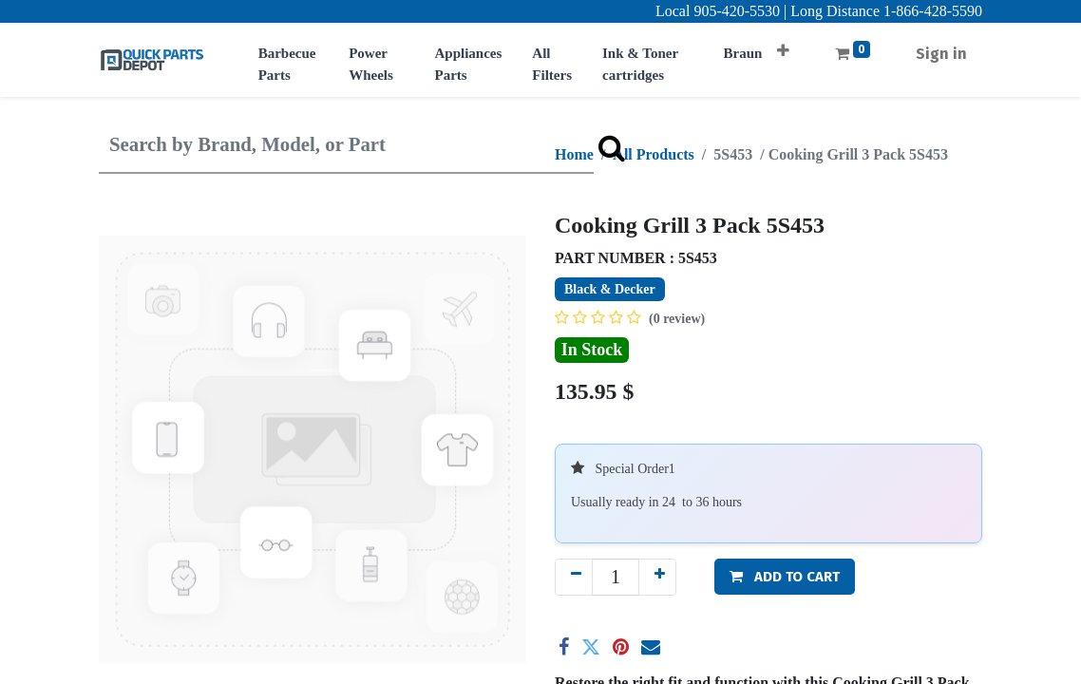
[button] (783, 44)
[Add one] (657, 577)
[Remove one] (574, 577)
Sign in (941, 54)
